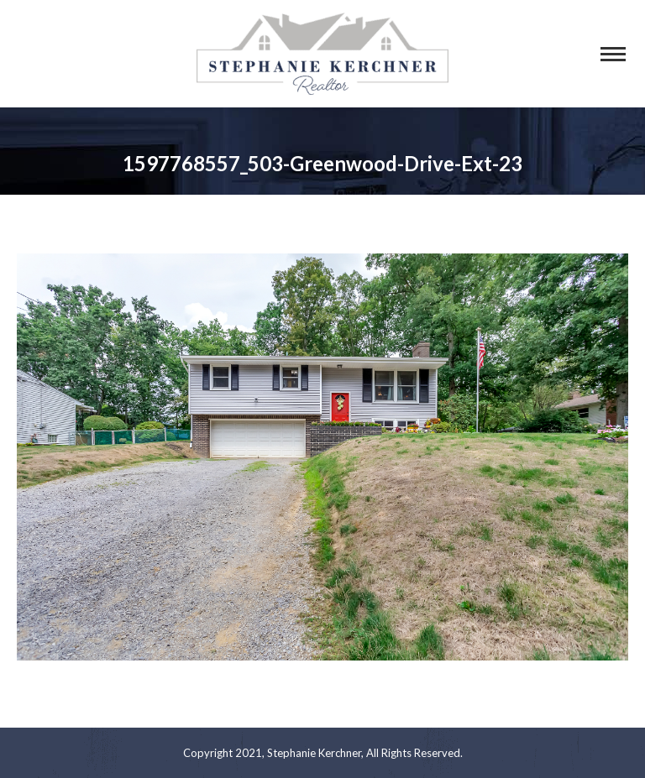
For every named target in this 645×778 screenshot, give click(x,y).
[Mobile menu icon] (613, 54)
